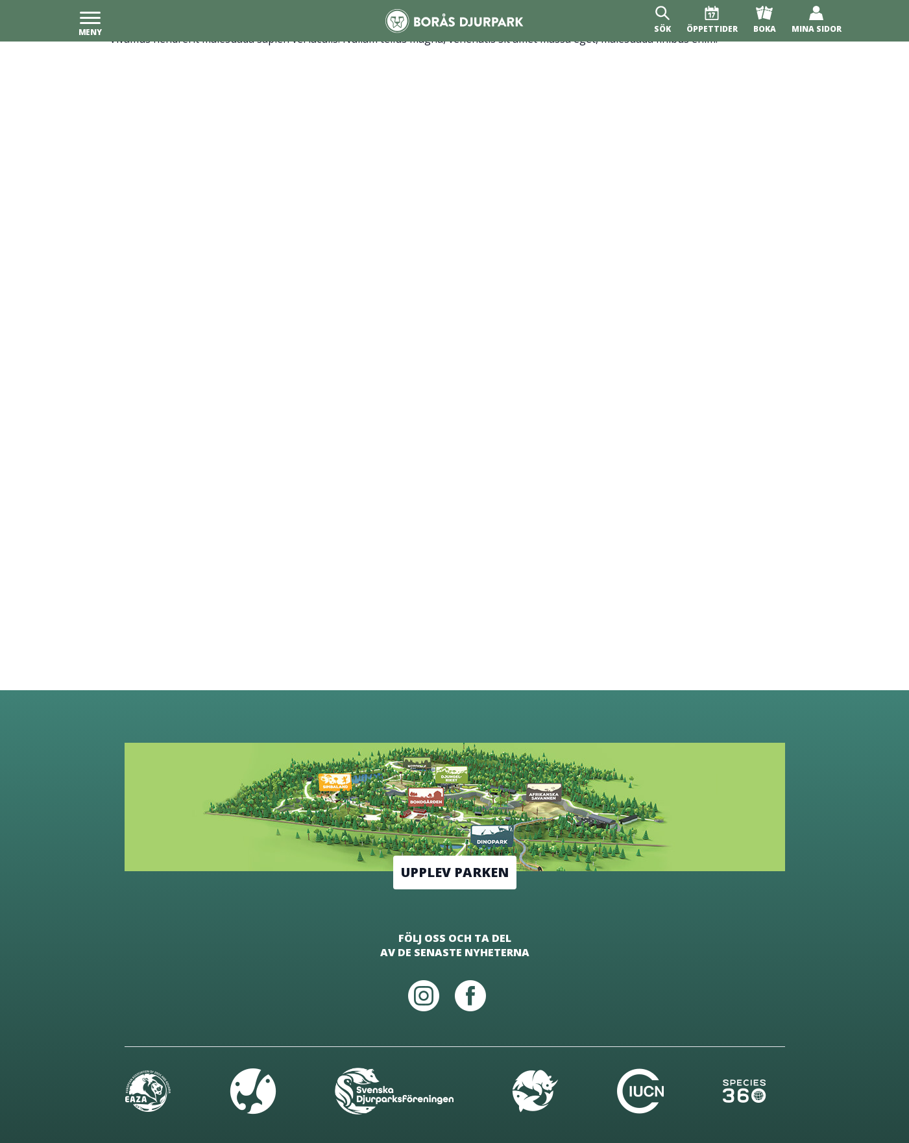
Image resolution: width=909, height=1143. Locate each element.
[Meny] (90, 21)
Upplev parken (455, 872)
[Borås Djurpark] (454, 21)
